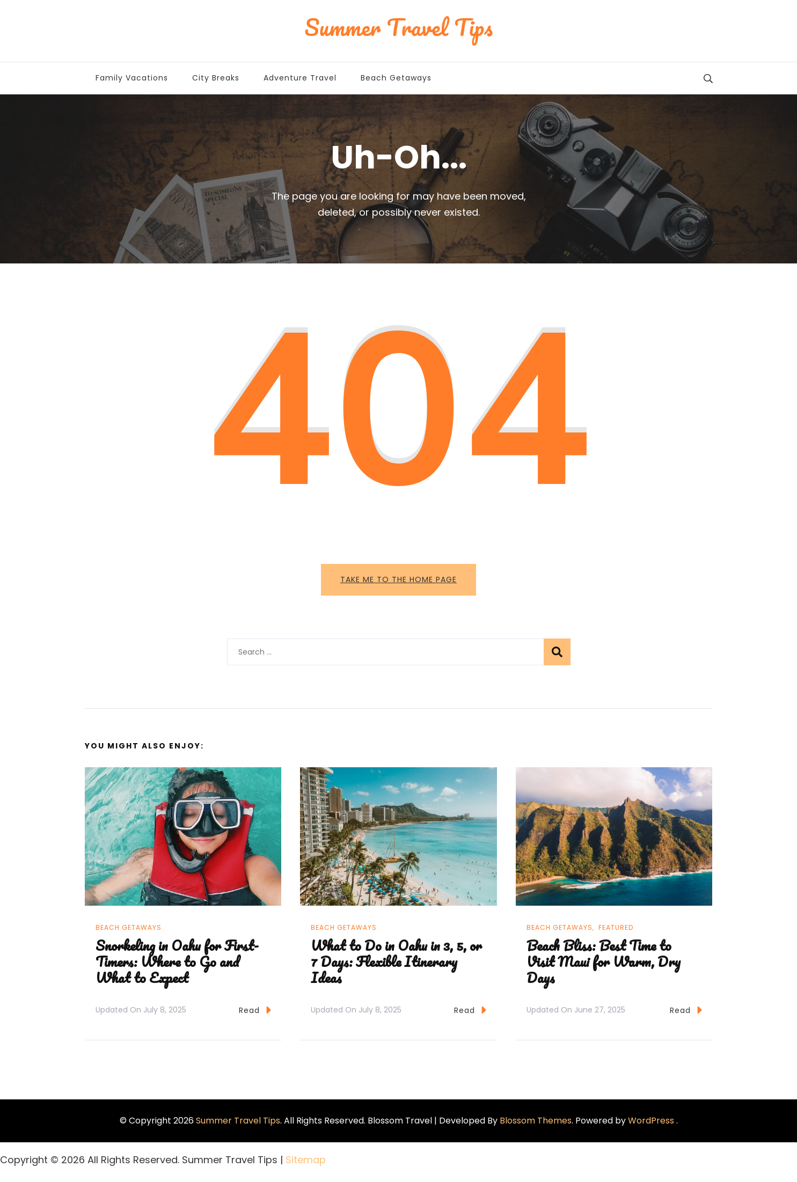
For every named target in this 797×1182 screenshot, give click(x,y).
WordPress (651, 1120)
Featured (615, 927)
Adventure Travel (300, 77)
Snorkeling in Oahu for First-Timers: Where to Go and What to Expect (177, 961)
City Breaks (215, 77)
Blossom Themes (536, 1120)
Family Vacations (132, 77)
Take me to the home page (398, 579)
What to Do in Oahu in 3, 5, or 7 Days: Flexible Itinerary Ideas (396, 961)
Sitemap (306, 1159)
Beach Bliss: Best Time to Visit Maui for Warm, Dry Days (604, 961)
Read (255, 1010)
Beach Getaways (396, 77)
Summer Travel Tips (238, 1120)
